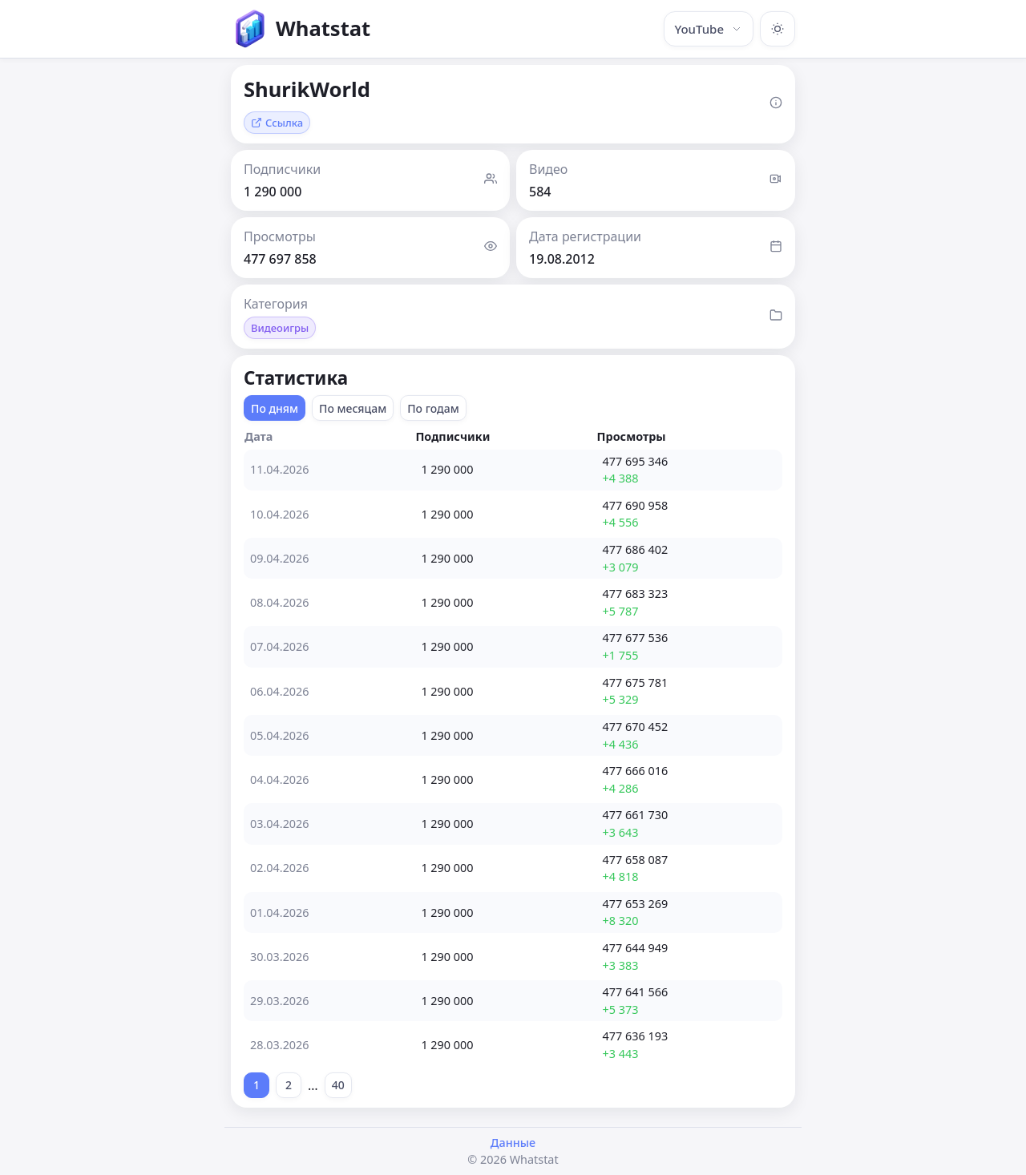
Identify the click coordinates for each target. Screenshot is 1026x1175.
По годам (433, 408)
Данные (513, 1142)
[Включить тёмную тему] (777, 28)
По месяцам (352, 408)
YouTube (708, 29)
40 (338, 1084)
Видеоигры (280, 328)
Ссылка (277, 122)
